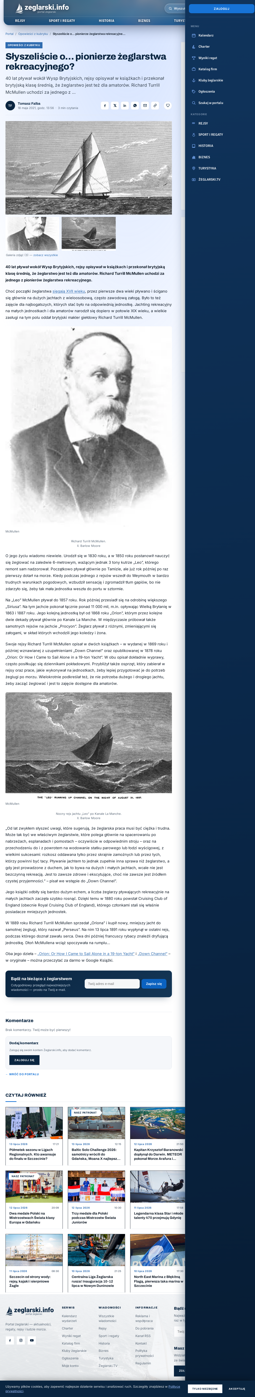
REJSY (20, 21)
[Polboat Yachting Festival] (230, 71)
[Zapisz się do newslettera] (198, 1331)
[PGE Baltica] (200, 89)
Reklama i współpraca (144, 1318)
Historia (104, 1343)
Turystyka (106, 1358)
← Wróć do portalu (22, 1074)
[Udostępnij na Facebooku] (105, 105)
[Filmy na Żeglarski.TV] (31, 1340)
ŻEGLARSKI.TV (228, 21)
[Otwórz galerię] (88, 168)
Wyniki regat (71, 1336)
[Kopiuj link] (155, 105)
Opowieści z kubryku (33, 34)
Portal (9, 34)
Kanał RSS (143, 1336)
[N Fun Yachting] (230, 89)
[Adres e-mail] (112, 984)
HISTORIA (106, 21)
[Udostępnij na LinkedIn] (125, 105)
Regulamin (143, 1363)
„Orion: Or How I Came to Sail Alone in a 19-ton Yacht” (85, 953)
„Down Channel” (152, 953)
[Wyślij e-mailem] (145, 105)
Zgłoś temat (189, 1370)
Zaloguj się (24, 1060)
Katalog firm (71, 1343)
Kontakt (141, 1343)
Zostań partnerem (203, 203)
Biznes (103, 1351)
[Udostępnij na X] (115, 105)
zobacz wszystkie (45, 255)
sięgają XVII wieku (69, 291)
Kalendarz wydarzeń (69, 1318)
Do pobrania (144, 1328)
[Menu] (235, 8)
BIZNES (144, 21)
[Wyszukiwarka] (170, 8)
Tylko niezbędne (205, 1388)
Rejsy (103, 1328)
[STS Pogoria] (200, 107)
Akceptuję (237, 1388)
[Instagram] (20, 1340)
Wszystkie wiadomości (107, 1318)
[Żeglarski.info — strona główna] (42, 8)
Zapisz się (154, 984)
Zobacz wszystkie (215, 362)
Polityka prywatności (144, 1353)
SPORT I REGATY (62, 21)
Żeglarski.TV (108, 1366)
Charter (67, 1328)
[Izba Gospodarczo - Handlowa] (200, 71)
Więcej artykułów (235, 1095)
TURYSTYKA (183, 21)
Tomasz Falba (29, 103)
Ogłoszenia (70, 1358)
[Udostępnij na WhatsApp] (135, 105)
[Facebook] (9, 1340)
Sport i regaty (109, 1336)
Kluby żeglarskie (74, 1351)
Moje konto (70, 1366)
